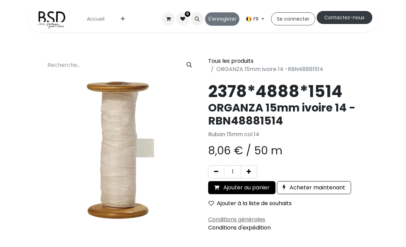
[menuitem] (96, 19)
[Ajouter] (249, 171)
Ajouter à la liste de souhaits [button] (250, 203)
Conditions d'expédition (239, 228)
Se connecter (293, 18)
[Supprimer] (216, 171)
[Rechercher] (189, 65)
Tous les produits (230, 61)
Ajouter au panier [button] (242, 187)
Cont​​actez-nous (344, 17)
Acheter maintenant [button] (314, 187)
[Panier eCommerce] (168, 18)
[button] (197, 18)
